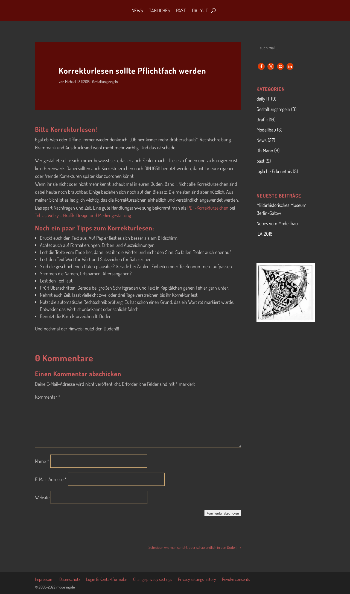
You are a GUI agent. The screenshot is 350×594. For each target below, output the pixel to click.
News (137, 10)
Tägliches (159, 10)
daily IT (263, 99)
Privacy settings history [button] (197, 579)
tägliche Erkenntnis (274, 171)
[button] (261, 66)
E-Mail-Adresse (51, 479)
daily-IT (200, 10)
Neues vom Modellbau (277, 223)
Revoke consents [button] (236, 579)
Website (42, 497)
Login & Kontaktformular (106, 579)
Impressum (44, 579)
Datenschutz (69, 579)
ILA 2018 (264, 234)
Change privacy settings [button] (152, 579)
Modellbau (266, 130)
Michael (70, 81)
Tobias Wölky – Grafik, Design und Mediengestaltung (83, 215)
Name (42, 461)
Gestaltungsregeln (105, 81)
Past (181, 10)
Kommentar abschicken (222, 513)
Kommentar (47, 397)
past (260, 161)
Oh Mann (264, 150)
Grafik (262, 119)
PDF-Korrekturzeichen (207, 208)
